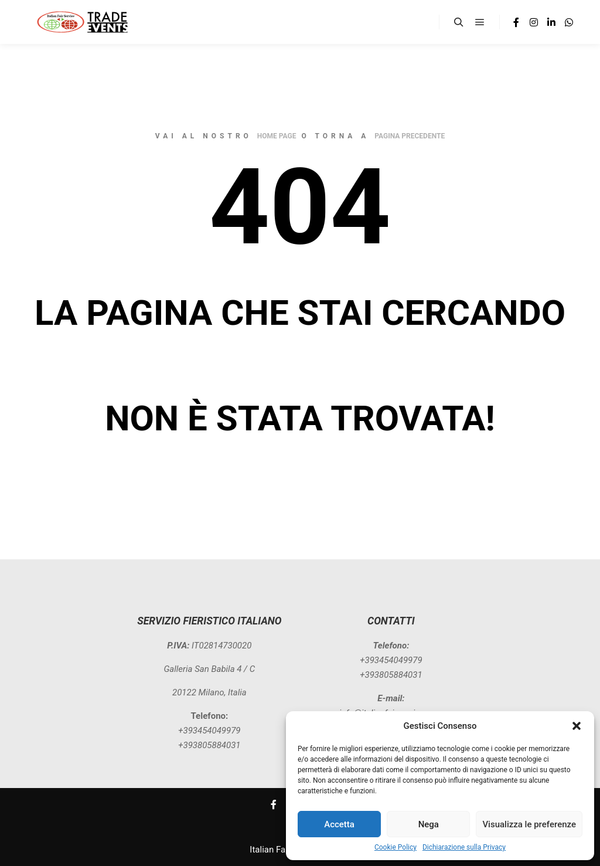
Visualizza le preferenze (529, 824)
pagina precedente (409, 136)
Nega (428, 824)
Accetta (339, 824)
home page (276, 136)
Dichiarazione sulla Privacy (464, 847)
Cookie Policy (395, 847)
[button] (576, 726)
